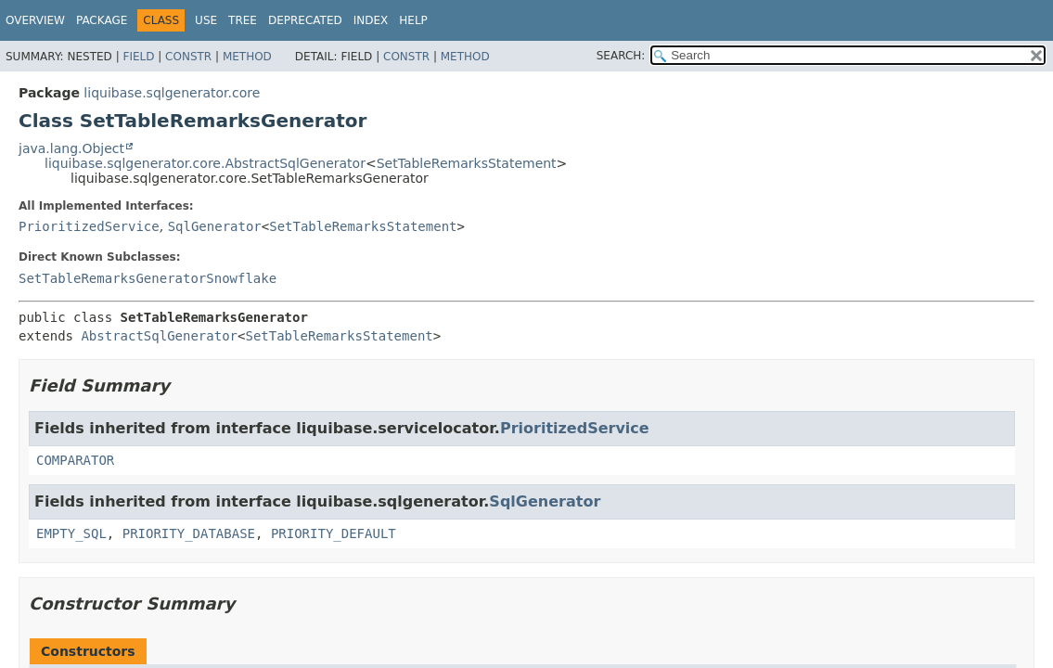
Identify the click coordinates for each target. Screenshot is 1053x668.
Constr (188, 56)
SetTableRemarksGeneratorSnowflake (147, 278)
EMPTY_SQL (71, 533)
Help (413, 20)
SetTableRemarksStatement (467, 163)
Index (371, 20)
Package (101, 20)
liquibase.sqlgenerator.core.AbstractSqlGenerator (205, 163)
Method (247, 56)
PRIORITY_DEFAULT (333, 533)
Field (138, 56)
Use (206, 20)
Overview (35, 20)
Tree (242, 20)
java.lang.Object (71, 148)
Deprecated (305, 20)
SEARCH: (621, 55)
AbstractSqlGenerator (159, 335)
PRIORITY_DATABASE (188, 533)
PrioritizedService (89, 226)
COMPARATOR (75, 460)
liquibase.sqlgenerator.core (171, 92)
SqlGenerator (215, 226)
